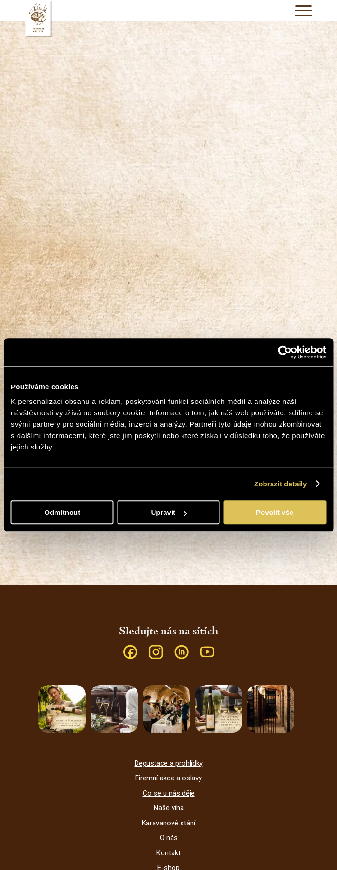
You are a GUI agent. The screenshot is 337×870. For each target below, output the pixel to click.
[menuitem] (299, 10)
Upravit (169, 512)
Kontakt (168, 853)
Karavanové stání (168, 823)
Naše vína (169, 808)
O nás (169, 837)
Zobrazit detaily (280, 484)
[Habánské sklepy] (168, 19)
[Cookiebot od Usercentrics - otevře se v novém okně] (284, 352)
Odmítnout (62, 512)
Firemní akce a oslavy (168, 778)
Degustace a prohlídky (169, 763)
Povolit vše (274, 512)
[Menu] (299, 10)
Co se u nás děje (169, 793)
